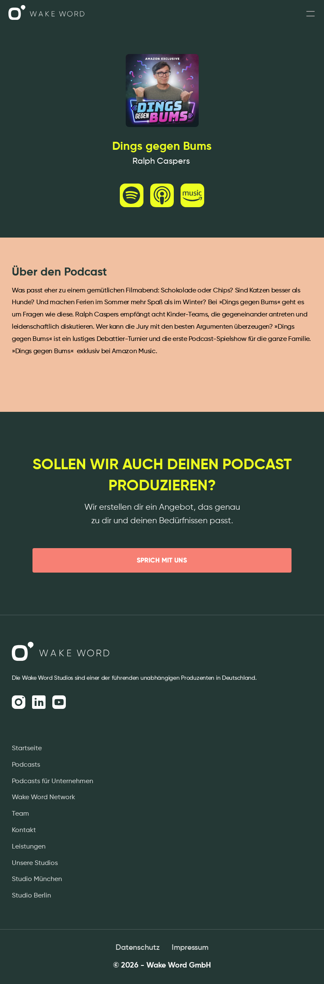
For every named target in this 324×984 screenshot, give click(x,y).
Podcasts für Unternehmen (52, 781)
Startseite (27, 748)
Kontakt (24, 830)
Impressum (190, 948)
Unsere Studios (35, 863)
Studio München (37, 879)
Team (20, 814)
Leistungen (29, 846)
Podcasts (26, 765)
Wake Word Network (43, 797)
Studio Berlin (31, 895)
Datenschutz (138, 948)
